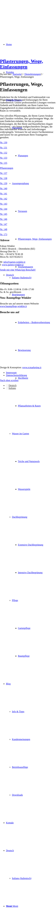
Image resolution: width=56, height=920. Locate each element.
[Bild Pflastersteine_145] (28, 214)
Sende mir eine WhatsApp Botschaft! (18, 270)
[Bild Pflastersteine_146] (28, 219)
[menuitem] (31, 378)
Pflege (15, 600)
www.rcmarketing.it (31, 367)
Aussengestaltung (20, 183)
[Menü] (12, 906)
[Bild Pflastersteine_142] (28, 198)
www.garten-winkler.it (13, 264)
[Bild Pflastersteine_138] (28, 178)
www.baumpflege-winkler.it (13, 306)
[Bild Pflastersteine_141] (28, 193)
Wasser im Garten (20, 433)
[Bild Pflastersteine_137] (28, 173)
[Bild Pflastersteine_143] (28, 204)
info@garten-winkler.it (14, 262)
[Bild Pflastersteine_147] (28, 224)
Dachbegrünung (19, 517)
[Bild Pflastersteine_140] (28, 188)
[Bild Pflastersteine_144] (28, 209)
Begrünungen (18, 294)
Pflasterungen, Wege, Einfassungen (21, 63)
